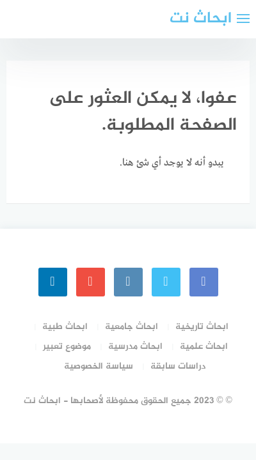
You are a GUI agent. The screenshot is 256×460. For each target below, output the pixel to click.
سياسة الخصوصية (98, 366)
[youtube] (90, 282)
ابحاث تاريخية (201, 326)
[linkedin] (52, 282)
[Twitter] (166, 282)
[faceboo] (203, 282)
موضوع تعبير (67, 346)
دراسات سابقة (177, 366)
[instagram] (128, 282)
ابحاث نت (201, 18)
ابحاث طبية (65, 326)
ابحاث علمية (204, 346)
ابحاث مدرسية (135, 346)
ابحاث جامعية (131, 326)
